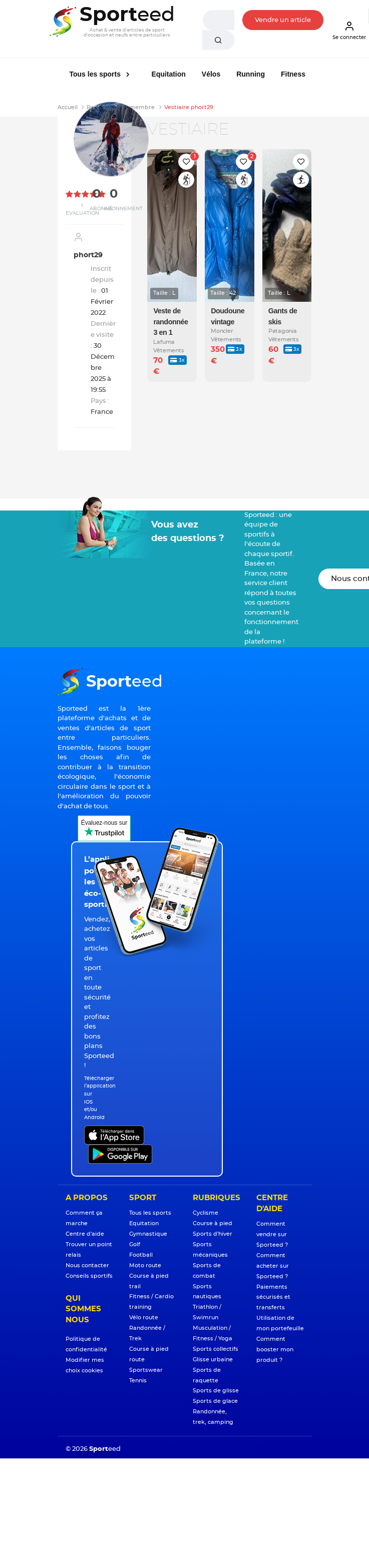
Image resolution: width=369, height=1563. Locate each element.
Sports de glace (215, 1401)
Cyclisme (205, 1213)
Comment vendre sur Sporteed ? (272, 1234)
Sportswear (146, 1370)
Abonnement (123, 208)
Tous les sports (96, 74)
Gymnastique (148, 1234)
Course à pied (212, 1223)
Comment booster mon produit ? (274, 1349)
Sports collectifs (215, 1349)
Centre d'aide (85, 1234)
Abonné (101, 208)
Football (141, 1255)
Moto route (145, 1265)
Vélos (211, 74)
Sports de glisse (216, 1390)
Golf (134, 1244)
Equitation (168, 74)
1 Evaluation (82, 209)
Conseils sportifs (89, 1276)
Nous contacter (87, 1265)
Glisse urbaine (213, 1359)
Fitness (293, 74)
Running (250, 74)
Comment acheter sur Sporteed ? (272, 1266)
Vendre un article (283, 20)
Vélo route (143, 1317)
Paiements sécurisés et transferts (273, 1297)
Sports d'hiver (212, 1234)
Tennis (138, 1380)
